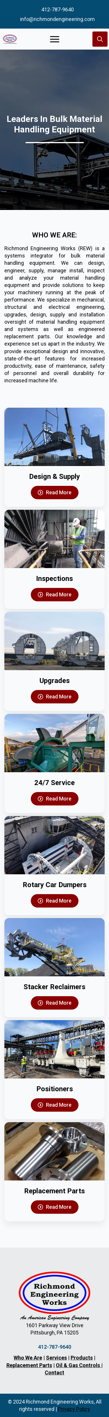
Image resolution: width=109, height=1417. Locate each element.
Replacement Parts (29, 1365)
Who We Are (28, 1358)
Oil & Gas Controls (78, 1365)
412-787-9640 (57, 9)
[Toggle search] (100, 39)
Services (56, 1358)
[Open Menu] (54, 39)
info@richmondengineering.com (57, 19)
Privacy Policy (74, 1409)
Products (82, 1358)
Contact (54, 1372)
